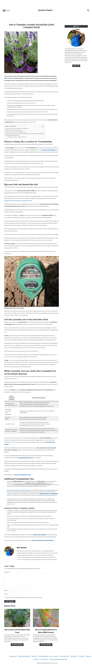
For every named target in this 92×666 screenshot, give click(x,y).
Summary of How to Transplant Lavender (17, 136)
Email (6, 594)
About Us (76, 65)
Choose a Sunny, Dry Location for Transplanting (17, 128)
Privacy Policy (44, 659)
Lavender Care (13, 656)
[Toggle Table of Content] (42, 126)
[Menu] (4, 10)
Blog (51, 656)
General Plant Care (43, 656)
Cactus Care (73, 656)
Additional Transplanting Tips (13, 135)
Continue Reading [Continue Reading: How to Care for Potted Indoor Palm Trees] (17, 644)
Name (6, 590)
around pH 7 (9, 248)
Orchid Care (81, 656)
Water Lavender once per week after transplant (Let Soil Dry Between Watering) (25, 133)
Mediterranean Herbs (24, 656)
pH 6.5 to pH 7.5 (35, 243)
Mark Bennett (22, 548)
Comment (7, 572)
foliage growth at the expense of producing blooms (17, 200)
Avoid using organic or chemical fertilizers (18, 490)
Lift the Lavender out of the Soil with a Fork (16, 132)
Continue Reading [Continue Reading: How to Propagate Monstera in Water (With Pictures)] (46, 644)
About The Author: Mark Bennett (58, 659)
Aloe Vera (88, 656)
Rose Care (34, 656)
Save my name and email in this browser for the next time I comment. (24, 597)
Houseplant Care (64, 656)
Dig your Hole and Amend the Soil (14, 130)
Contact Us (36, 659)
